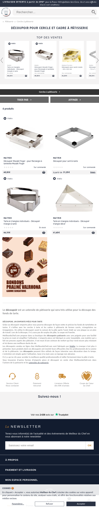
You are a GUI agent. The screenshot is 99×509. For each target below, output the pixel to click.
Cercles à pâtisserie (25, 21)
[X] (63, 404)
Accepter (81, 503)
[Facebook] (22, 404)
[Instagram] (49, 404)
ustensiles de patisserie (39, 363)
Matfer (72, 346)
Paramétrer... (18, 503)
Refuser (49, 503)
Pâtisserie (9, 21)
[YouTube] (36, 404)
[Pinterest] (77, 404)
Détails (92, 172)
